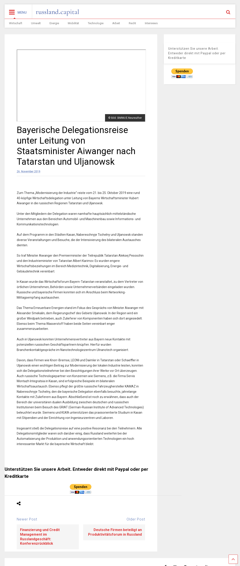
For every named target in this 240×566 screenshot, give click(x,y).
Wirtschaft (15, 23)
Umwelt (36, 23)
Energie (54, 23)
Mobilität (73, 23)
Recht (132, 23)
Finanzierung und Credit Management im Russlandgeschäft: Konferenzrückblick (40, 537)
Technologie (95, 23)
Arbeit (116, 23)
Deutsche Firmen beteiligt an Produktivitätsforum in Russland (115, 532)
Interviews (151, 23)
